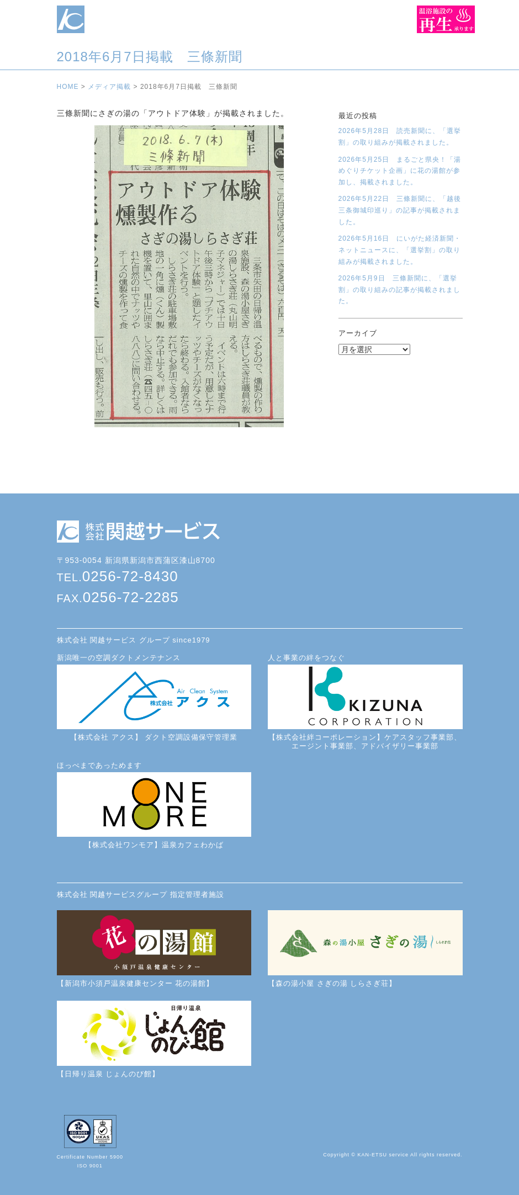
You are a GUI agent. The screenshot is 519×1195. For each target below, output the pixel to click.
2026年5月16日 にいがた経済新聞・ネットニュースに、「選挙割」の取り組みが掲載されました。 (400, 250)
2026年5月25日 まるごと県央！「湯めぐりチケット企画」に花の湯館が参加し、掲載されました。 (400, 171)
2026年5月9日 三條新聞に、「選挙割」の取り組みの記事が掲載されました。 (399, 289)
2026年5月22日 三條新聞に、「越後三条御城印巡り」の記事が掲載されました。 (400, 210)
